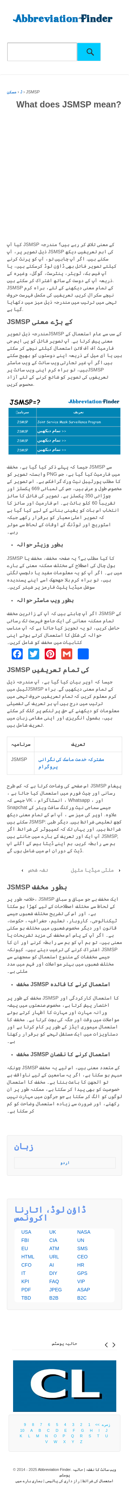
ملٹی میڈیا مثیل (92, 870)
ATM (54, 1248)
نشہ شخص (38, 870)
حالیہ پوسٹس (64, 1343)
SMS (82, 1248)
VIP (81, 1281)
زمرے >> (101, 1424)
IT (23, 1273)
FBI (25, 1240)
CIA (53, 1240)
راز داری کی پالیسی (62, 1481)
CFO (26, 1265)
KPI (25, 1281)
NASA (83, 1232)
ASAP (83, 1289)
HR (80, 1265)
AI (51, 1265)
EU (24, 1248)
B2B (53, 1298)
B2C (82, 1298)
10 (22, 1430)
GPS (82, 1273)
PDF (26, 1289)
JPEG (55, 1289)
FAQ (54, 1281)
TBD (26, 1298)
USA (26, 1232)
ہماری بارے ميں (28, 1481)
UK (52, 1232)
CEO (82, 1256)
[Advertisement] (64, 176)
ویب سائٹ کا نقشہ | (99, 1469)
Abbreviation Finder (54, 1469)
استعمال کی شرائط (98, 1481)
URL (54, 1256)
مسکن (12, 92)
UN (80, 1240)
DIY (53, 1273)
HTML (27, 1256)
